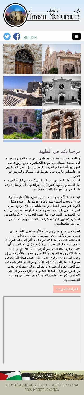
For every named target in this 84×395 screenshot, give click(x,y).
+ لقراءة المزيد (67, 289)
